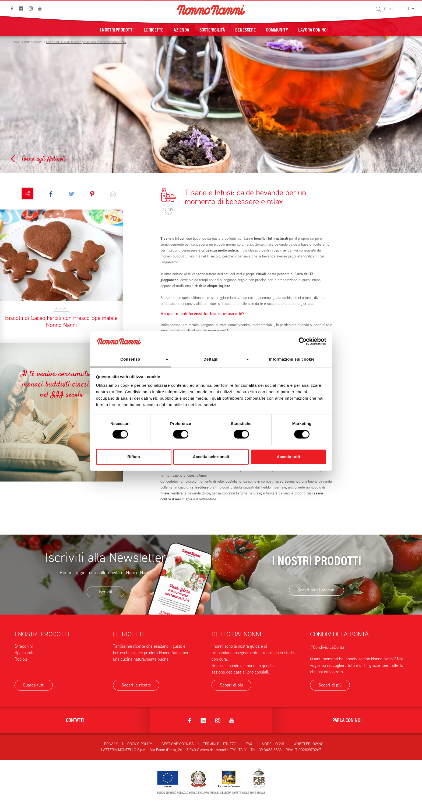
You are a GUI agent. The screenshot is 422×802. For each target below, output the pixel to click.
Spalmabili (24, 653)
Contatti (75, 720)
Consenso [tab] (130, 359)
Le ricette (153, 29)
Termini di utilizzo (219, 744)
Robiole (21, 659)
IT (410, 8)
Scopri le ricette (136, 685)
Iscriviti (105, 592)
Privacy (111, 744)
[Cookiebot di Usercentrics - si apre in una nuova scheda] (302, 341)
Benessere (245, 29)
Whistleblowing (308, 744)
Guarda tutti (33, 685)
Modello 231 (273, 744)
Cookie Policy (139, 744)
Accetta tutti (288, 456)
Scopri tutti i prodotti (316, 590)
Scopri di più (231, 685)
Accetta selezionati (211, 456)
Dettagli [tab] (211, 359)
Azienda (181, 29)
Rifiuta (133, 456)
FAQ (249, 744)
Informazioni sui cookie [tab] (292, 359)
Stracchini (24, 646)
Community (277, 29)
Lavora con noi (313, 29)
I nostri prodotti (116, 29)
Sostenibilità (212, 29)
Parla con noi (347, 720)
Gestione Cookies (177, 744)
